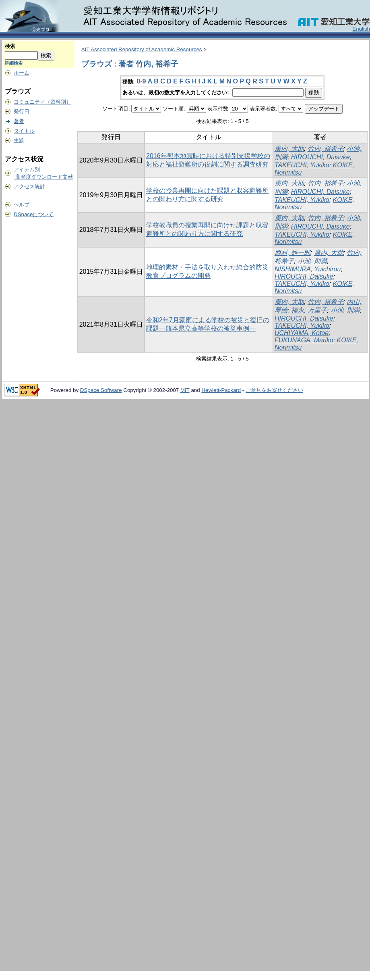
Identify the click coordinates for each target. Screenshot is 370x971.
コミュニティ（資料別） (42, 102)
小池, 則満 (312, 261)
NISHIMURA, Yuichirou (308, 269)
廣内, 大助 (289, 148)
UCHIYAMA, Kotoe (302, 332)
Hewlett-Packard (221, 390)
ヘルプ (21, 205)
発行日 (21, 111)
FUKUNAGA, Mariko (304, 340)
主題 (19, 141)
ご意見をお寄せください (274, 390)
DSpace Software (101, 390)
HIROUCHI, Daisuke (320, 157)
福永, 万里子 (309, 310)
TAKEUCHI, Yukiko (302, 165)
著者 (19, 121)
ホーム (21, 73)
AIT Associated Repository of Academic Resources (141, 49)
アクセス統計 (29, 186)
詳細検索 (14, 62)
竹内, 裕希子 (325, 148)
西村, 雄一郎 (292, 252)
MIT (185, 390)
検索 (10, 46)
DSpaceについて (34, 214)
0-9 (141, 81)
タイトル (24, 131)
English (361, 29)
